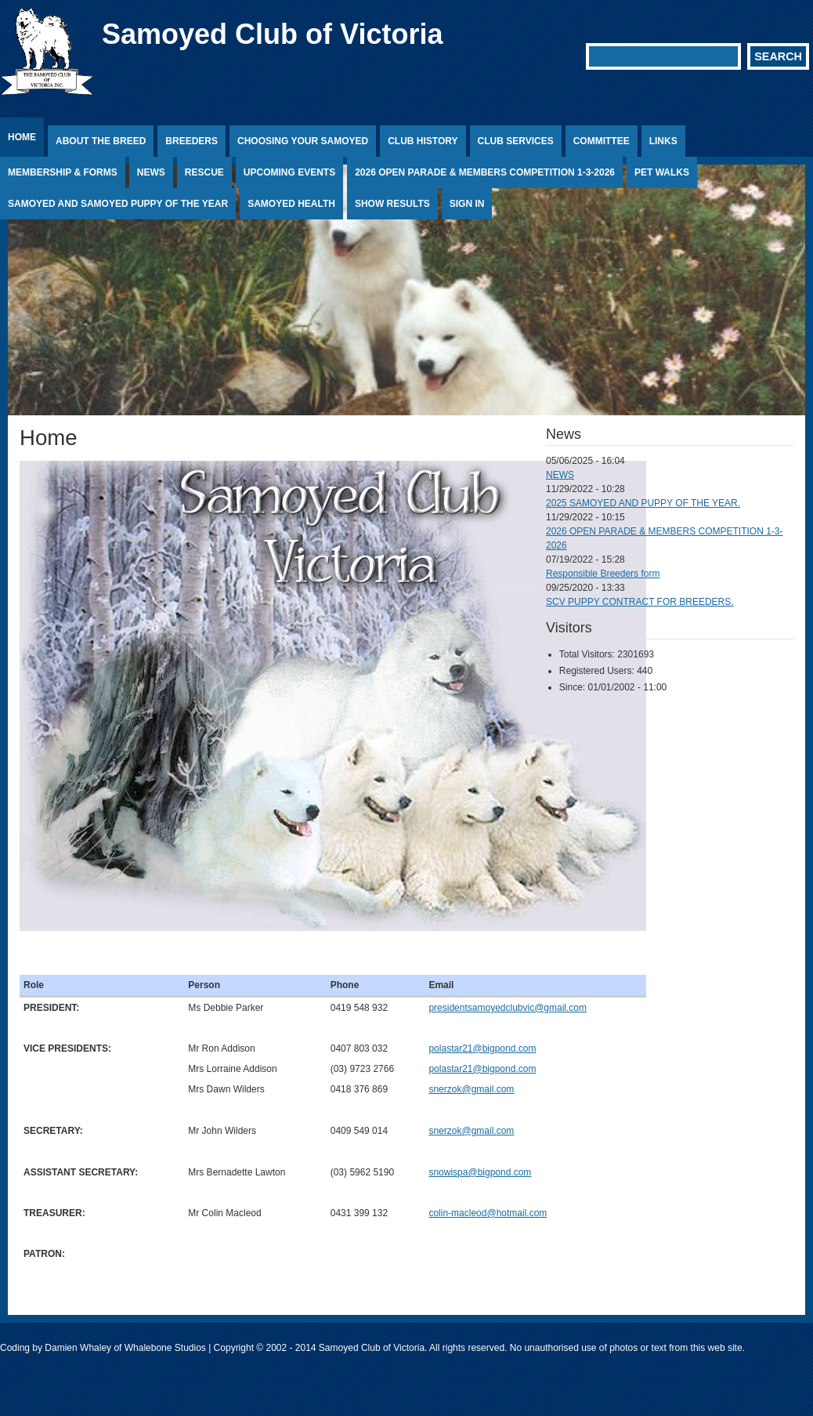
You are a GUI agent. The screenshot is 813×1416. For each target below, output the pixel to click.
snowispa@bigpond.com (479, 1172)
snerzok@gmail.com (471, 1089)
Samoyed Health (291, 203)
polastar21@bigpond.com (482, 1048)
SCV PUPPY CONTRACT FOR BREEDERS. (640, 601)
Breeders (191, 141)
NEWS (560, 474)
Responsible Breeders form (602, 573)
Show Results (392, 203)
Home (22, 137)
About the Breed (101, 141)
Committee (601, 141)
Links (663, 141)
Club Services (516, 141)
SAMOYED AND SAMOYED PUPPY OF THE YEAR (118, 203)
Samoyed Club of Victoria (272, 34)
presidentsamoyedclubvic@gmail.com (507, 1007)
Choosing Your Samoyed (302, 141)
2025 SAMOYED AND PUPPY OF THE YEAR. (643, 503)
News (151, 172)
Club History (422, 141)
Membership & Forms (62, 172)
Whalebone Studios (165, 1347)
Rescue (204, 172)
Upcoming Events (289, 172)
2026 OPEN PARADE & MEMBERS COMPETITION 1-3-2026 (485, 172)
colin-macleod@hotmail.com (487, 1213)
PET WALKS (661, 172)
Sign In (467, 203)
